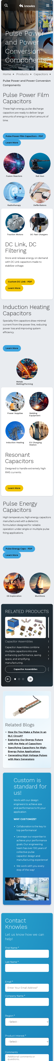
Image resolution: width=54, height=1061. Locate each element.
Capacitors (41, 74)
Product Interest (15, 1035)
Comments (11, 1052)
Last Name (11, 962)
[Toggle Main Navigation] (47, 5)
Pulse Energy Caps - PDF (19, 548)
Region (9, 1015)
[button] (6, 5)
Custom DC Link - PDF (20, 281)
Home (7, 74)
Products (22, 74)
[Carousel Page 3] (23, 679)
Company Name (14, 996)
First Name (11, 947)
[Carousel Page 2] (19, 679)
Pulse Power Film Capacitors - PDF (24, 136)
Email (8, 981)
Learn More (12, 142)
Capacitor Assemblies (25, 669)
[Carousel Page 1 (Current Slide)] (15, 679)
